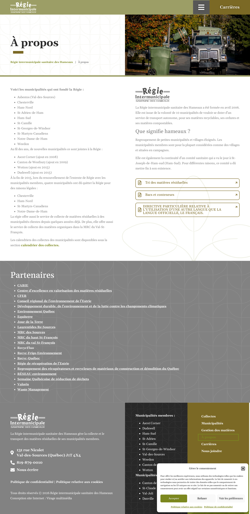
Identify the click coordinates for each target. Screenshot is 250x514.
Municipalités (212, 423)
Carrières (208, 444)
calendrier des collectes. (40, 245)
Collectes (208, 416)
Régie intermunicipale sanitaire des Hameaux (41, 62)
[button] (243, 468)
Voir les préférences (231, 498)
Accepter (174, 498)
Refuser (202, 498)
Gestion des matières (218, 430)
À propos (208, 437)
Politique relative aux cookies (186, 507)
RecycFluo (25, 348)
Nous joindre (211, 451)
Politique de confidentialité (218, 507)
